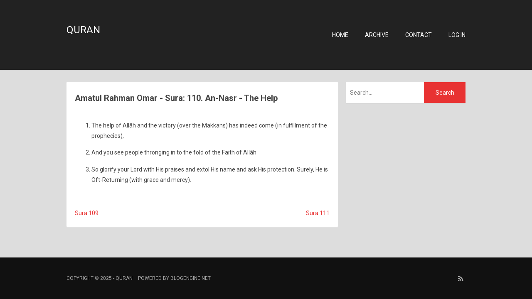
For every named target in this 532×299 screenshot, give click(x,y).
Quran (83, 30)
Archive (377, 35)
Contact (418, 35)
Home (340, 35)
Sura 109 (87, 213)
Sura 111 (318, 213)
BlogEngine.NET (190, 278)
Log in (457, 35)
